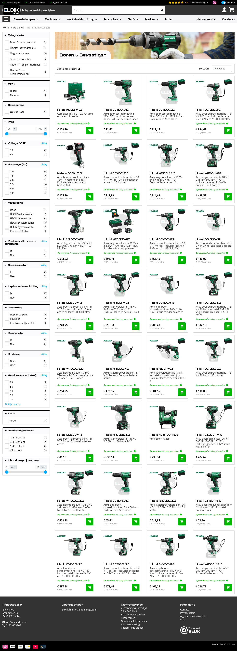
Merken (150, 19)
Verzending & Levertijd (134, 608)
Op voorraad (14, 105)
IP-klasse (12, 354)
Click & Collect (129, 611)
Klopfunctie (14, 333)
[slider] (6, 133)
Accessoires (111, 19)
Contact (184, 609)
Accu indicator (16, 265)
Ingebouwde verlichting (21, 286)
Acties (168, 19)
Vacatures (228, 19)
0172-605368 (11, 625)
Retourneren (128, 617)
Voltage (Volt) (15, 143)
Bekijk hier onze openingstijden (79, 609)
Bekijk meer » (12, 404)
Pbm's (131, 19)
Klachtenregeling (130, 624)
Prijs (9, 122)
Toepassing (13, 307)
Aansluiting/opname (19, 430)
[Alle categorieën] (6, 19)
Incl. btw (231, 3)
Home (5, 27)
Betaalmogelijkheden (133, 614)
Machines (51, 19)
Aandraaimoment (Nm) (20, 375)
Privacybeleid (187, 612)
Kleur (10, 413)
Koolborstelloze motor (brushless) (21, 242)
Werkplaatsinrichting (80, 19)
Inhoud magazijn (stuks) (22, 460)
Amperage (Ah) (16, 164)
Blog (182, 619)
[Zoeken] (162, 10)
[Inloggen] (224, 10)
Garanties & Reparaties (134, 621)
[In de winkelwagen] (89, 130)
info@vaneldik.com (14, 622)
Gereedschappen (24, 19)
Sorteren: (204, 68)
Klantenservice (206, 19)
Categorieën (14, 35)
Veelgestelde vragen (132, 627)
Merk (9, 83)
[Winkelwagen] (232, 10)
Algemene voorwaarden (193, 616)
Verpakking (14, 203)
